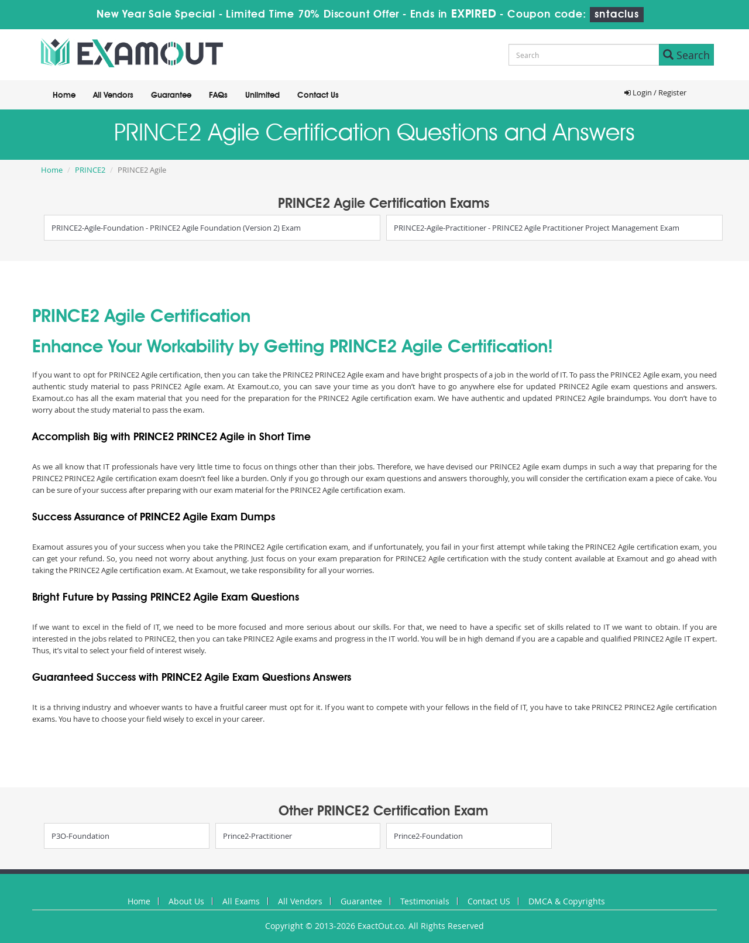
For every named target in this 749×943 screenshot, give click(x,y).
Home (64, 95)
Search (686, 55)
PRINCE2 (90, 169)
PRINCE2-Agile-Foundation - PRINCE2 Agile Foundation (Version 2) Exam (176, 227)
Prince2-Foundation (428, 836)
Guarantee (171, 95)
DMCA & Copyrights (566, 901)
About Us (186, 901)
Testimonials (424, 901)
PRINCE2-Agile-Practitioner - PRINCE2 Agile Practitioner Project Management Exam (536, 227)
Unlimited (262, 95)
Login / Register (655, 92)
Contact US (489, 901)
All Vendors (113, 95)
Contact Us (318, 95)
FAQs (218, 95)
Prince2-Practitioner (257, 836)
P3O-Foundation (80, 836)
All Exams (241, 901)
